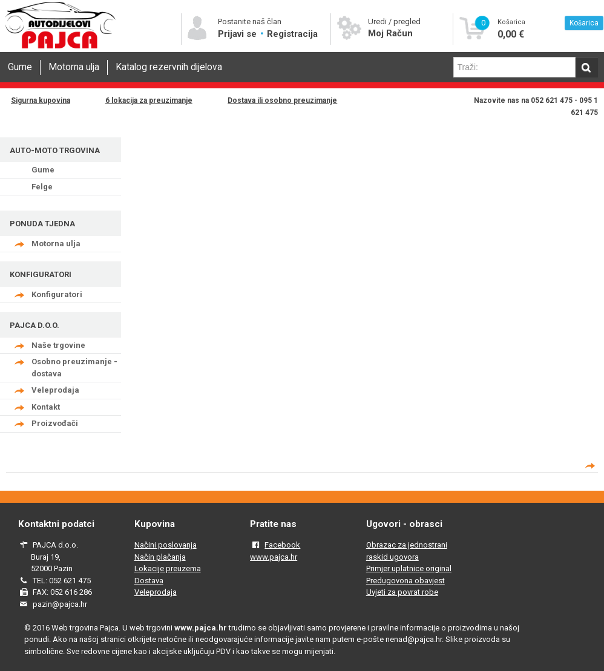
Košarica (584, 23)
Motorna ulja (73, 67)
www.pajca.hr (273, 556)
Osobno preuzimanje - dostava (74, 367)
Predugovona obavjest (405, 580)
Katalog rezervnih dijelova (169, 67)
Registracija (292, 33)
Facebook (282, 544)
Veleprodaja (55, 389)
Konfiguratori (56, 294)
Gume (20, 67)
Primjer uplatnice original (408, 568)
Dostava (148, 580)
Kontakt (45, 406)
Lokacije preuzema (167, 568)
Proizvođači (54, 423)
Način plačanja (160, 556)
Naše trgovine (58, 345)
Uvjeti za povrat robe (402, 592)
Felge (42, 186)
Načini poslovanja (165, 544)
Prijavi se (238, 33)
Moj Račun (390, 33)
